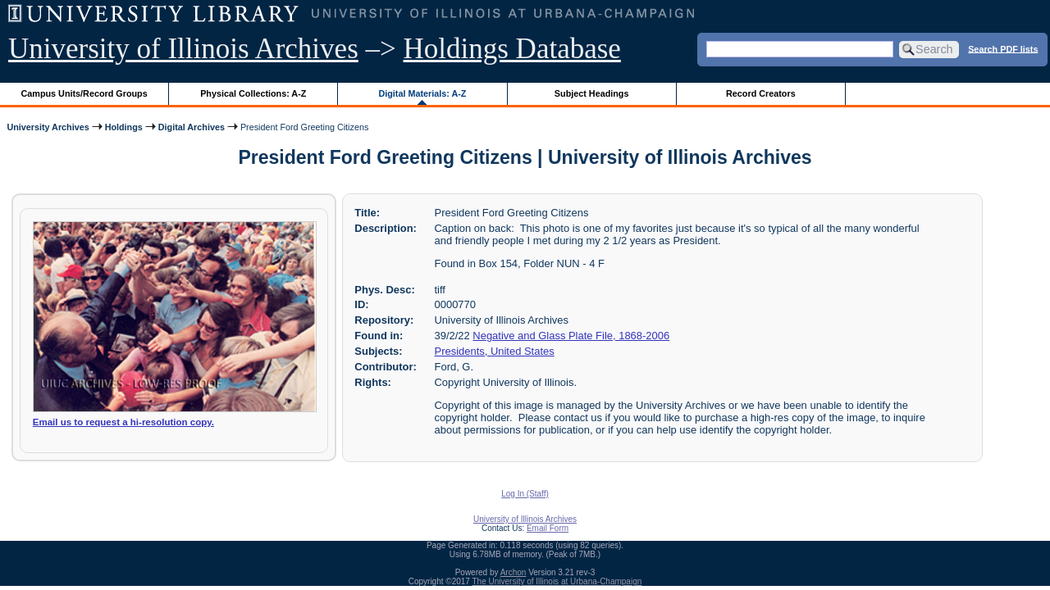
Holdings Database (512, 49)
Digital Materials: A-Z (422, 93)
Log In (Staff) (525, 493)
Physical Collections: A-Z (253, 93)
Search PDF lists (1003, 48)
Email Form (547, 528)
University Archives (48, 127)
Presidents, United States (495, 351)
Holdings (124, 127)
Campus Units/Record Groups (84, 93)
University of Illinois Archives (183, 49)
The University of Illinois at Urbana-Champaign (557, 581)
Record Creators (761, 93)
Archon (513, 572)
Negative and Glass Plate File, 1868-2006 (570, 335)
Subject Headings (592, 93)
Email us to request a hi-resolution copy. (123, 422)
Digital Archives (191, 127)
